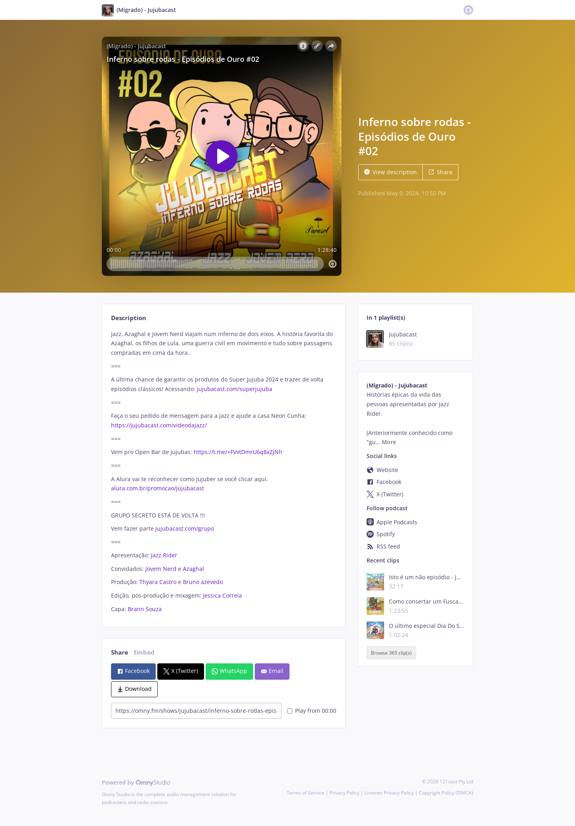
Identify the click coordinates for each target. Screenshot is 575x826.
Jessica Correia (222, 595)
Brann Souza (145, 609)
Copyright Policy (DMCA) (446, 792)
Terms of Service (305, 792)
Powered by (136, 782)
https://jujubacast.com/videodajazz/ (159, 425)
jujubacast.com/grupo (184, 528)
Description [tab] (128, 318)
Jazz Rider (164, 555)
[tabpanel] (223, 471)
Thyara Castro (157, 582)
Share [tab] (119, 652)
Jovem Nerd (160, 568)
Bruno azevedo (203, 582)
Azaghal (193, 568)
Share (440, 172)
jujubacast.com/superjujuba (234, 389)
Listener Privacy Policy (389, 792)
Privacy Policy (344, 792)
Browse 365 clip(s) (391, 652)
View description (390, 172)
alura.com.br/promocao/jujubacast (157, 488)
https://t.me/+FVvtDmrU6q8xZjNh (238, 452)
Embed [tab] (144, 652)
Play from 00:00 (311, 710)
